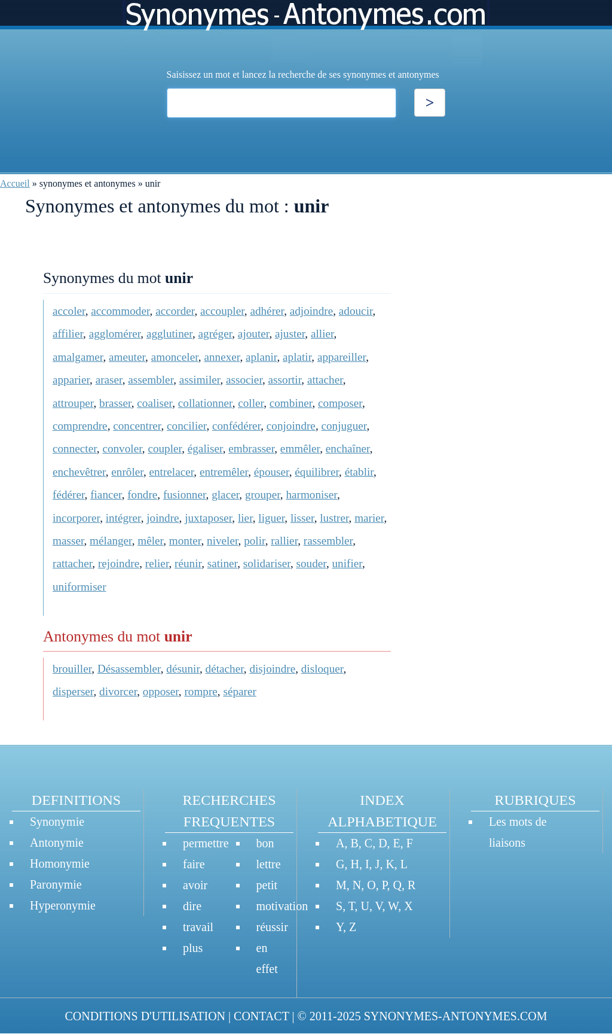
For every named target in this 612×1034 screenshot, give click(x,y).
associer (244, 379)
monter (185, 540)
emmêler (300, 448)
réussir (272, 926)
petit (267, 885)
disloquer (322, 668)
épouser (271, 472)
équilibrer (317, 472)
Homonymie (60, 863)
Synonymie (57, 821)
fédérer (69, 494)
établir (359, 472)
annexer (222, 357)
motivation (282, 906)
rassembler (328, 540)
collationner (205, 403)
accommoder (120, 311)
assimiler (200, 379)
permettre (206, 843)
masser (68, 540)
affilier (68, 333)
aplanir (261, 357)
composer (340, 403)
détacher (225, 668)
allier (322, 333)
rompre (200, 691)
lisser (302, 518)
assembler (150, 379)
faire (194, 864)
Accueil (15, 183)
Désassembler (129, 668)
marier (369, 518)
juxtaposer (208, 518)
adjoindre (311, 311)
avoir (195, 885)
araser (109, 379)
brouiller (72, 668)
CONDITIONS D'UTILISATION (145, 1016)
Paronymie (56, 884)
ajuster (290, 333)
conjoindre (291, 425)
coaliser (154, 403)
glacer (225, 494)
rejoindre (118, 563)
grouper (262, 494)
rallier (284, 540)
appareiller (341, 357)
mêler (150, 540)
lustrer (334, 518)
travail (198, 926)
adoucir (356, 311)
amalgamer (78, 357)
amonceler (174, 357)
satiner (222, 563)
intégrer (123, 518)
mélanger (111, 540)
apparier (71, 379)
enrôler (127, 472)
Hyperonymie (63, 905)
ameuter (127, 357)
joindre (162, 518)
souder (311, 563)
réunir (188, 563)
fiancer (105, 494)
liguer (271, 518)
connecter (75, 448)
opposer (161, 691)
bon (265, 843)
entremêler (224, 472)
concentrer (137, 425)
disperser (73, 691)
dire (192, 906)
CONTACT (261, 1016)
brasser (115, 403)
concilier (186, 425)
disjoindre (272, 668)
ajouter (254, 333)
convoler (122, 448)
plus (193, 947)
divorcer (118, 691)
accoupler (222, 311)
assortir (285, 379)
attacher (325, 379)
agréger (215, 333)
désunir (183, 668)
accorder (174, 311)
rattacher (72, 563)
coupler (165, 448)
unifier (347, 563)
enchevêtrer (79, 472)
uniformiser (79, 586)
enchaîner (348, 448)
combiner (291, 403)
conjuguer (343, 425)
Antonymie (57, 842)
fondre (142, 494)
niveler (222, 540)
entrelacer (171, 472)
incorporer (76, 518)
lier (245, 518)
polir (254, 540)
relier (157, 563)
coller (251, 403)
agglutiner (169, 333)
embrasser (251, 448)
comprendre (80, 425)
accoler (69, 311)
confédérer (236, 425)
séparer (239, 691)
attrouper (73, 403)
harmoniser (311, 494)
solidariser (266, 563)
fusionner (184, 494)
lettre (268, 864)
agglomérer (115, 333)
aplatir (297, 357)
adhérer (267, 311)
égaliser (205, 448)
